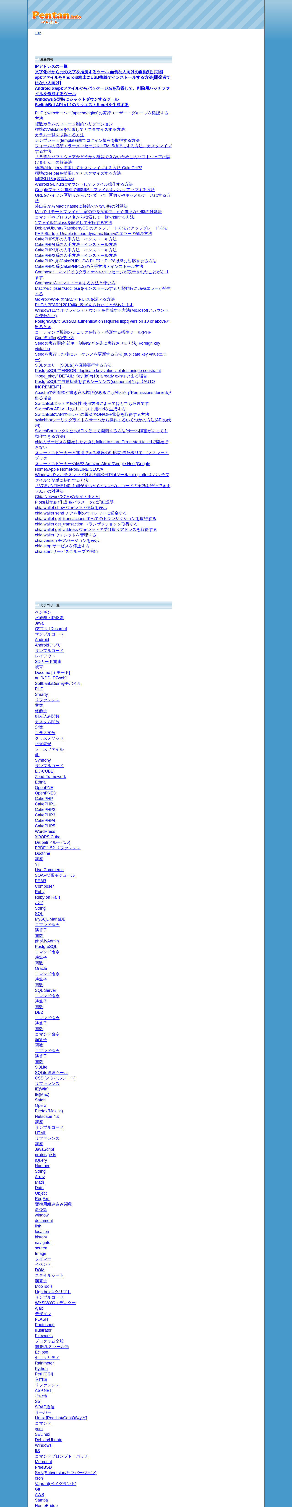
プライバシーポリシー (234, 1331)
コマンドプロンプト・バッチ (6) (241, 585)
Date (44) (233, 1245)
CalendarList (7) (242, 506)
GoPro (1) (229, 114)
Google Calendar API (240, 465)
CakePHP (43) (234, 1000)
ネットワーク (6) (234, 236)
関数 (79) (234, 877)
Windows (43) (233, 578)
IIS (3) (231, 591)
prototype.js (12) (235, 1272)
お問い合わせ (228, 1320)
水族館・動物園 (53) (238, 1295)
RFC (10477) (233, 520)
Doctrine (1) (232, 973)
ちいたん (231, 1059)
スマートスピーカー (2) (240, 127)
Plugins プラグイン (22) (241, 334)
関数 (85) (234, 927)
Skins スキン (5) (239, 404)
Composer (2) (233, 945)
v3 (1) (232, 470)
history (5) (233, 1204)
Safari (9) (233, 750)
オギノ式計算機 (233, 93)
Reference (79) (236, 305)
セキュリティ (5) (236, 664)
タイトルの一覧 (230, 1306)
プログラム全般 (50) (236, 655)
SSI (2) (229, 632)
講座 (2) (230, 727)
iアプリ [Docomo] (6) (238, 1286)
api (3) (229, 246)
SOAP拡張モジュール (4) (241, 955)
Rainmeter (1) (233, 309)
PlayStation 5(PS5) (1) (239, 232)
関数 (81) (234, 832)
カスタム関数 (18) (240, 1100)
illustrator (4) (233, 686)
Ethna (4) (231, 1036)
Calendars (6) (241, 502)
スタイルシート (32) (240, 1172)
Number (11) (235, 1263)
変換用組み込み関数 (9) (242, 1231)
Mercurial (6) (233, 574)
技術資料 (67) (232, 291)
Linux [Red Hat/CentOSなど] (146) (241, 598)
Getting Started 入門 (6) (241, 446)
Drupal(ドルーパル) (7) (239, 986)
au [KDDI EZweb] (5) (238, 1136)
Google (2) (231, 209)
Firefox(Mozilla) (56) (240, 741)
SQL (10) (229, 768)
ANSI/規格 (231, 782)
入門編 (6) (231, 645)
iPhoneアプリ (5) (236, 286)
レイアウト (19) (237, 177)
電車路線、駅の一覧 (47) (241, 515)
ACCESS (231, 800)
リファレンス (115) (237, 714)
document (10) (236, 1217)
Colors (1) (238, 493)
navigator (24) (236, 1199)
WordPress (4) (234, 995)
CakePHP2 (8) (236, 1018)
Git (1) (229, 300)
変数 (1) (233, 1113)
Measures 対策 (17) (241, 353)
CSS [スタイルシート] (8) (239, 718)
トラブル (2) (233, 200)
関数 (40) (234, 809)
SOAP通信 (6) (234, 627)
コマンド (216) (236, 618)
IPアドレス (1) (234, 191)
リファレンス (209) (237, 764)
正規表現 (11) (233, 1072)
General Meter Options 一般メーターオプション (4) (243, 396)
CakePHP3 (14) (237, 1013)
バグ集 (229, 732)
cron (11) (230, 556)
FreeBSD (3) (233, 569)
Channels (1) (240, 497)
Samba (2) (231, 534)
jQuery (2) (231, 1267)
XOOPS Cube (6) (236, 990)
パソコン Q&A (232, 89)
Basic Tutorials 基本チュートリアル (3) (243, 454)
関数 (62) (234, 900)
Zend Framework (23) (239, 1040)
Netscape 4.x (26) (238, 736)
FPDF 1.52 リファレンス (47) (241, 979)
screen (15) (234, 1195)
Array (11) (233, 1254)
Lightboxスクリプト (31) (241, 1154)
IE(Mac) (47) (235, 755)
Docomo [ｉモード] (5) (239, 1131)
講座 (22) (231, 709)
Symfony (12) (233, 1054)
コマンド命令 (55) (240, 886)
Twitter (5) (229, 241)
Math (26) (233, 1249)
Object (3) (233, 1240)
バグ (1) (232, 277)
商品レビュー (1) (234, 155)
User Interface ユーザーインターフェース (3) (242, 431)
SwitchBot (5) (233, 123)
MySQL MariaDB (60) (239, 914)
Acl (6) (236, 511)
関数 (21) (232, 786)
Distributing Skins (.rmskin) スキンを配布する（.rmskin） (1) (243, 418)
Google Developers (237, 461)
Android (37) (231, 164)
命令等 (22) (234, 1226)
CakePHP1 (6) (236, 1022)
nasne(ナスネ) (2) (236, 227)
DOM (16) (233, 1176)
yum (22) (232, 614)
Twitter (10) (232, 218)
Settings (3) (239, 479)
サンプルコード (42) (238, 1050)
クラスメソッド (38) (241, 1086)
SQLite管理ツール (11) (241, 777)
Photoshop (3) (234, 691)
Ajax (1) (228, 700)
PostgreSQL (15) (236, 891)
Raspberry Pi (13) (234, 150)
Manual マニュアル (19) (242, 314)
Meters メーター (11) (242, 370)
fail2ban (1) (232, 296)
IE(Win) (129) (235, 759)
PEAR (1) (231, 950)
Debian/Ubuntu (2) (238, 605)
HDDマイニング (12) (238, 146)
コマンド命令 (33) (240, 936)
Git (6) (229, 543)
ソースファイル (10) (240, 1063)
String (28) (233, 1258)
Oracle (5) (231, 868)
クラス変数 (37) (238, 1091)
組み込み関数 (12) (240, 1104)
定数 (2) (233, 1095)
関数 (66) (234, 855)
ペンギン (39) (232, 1290)
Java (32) (229, 1276)
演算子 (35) (235, 905)
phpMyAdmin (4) (237, 918)
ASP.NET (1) (231, 159)
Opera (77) (234, 745)
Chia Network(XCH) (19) (240, 136)
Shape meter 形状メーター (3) (243, 385)
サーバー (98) (232, 525)
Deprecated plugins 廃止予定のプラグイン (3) (243, 344)
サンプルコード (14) (238, 1281)
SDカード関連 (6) (238, 173)
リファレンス (233, 255)
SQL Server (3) (234, 845)
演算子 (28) (234, 791)
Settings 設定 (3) (239, 409)
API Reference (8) (241, 475)
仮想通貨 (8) (231, 132)
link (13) (232, 1213)
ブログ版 (229, 98)
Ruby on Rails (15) (237, 273)
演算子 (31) (235, 859)
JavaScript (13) (232, 1140)
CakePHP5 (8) (236, 1004)
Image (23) (234, 1190)
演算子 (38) (234, 1167)
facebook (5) (233, 214)
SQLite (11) (232, 773)
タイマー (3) (235, 1186)
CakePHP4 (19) (237, 1009)
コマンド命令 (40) (240, 864)
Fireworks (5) (233, 682)
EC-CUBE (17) (234, 1045)
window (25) (234, 1222)
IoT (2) (227, 118)
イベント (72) (235, 1181)
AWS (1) (230, 538)
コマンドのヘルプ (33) (241, 141)
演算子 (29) (235, 836)
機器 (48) (229, 223)
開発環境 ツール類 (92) (240, 668)
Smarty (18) (232, 1077)
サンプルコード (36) (240, 182)
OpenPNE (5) (233, 1027)
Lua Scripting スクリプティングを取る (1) (243, 320)
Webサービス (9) (234, 205)
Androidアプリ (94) (237, 168)
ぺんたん (153, 1500)
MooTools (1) (233, 1158)
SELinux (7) (234, 609)
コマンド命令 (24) (240, 818)
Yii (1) (228, 964)
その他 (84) (230, 623)
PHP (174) (230, 941)
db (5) (232, 1068)
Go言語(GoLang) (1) (236, 109)
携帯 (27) (229, 1118)
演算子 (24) (235, 814)
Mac (225, 196)
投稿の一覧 (227, 1310)
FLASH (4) (231, 695)
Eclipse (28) (234, 673)
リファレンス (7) (238, 1081)
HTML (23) (230, 705)
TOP (38, 33)
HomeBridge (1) (235, 529)
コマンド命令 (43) (240, 909)
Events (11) (239, 488)
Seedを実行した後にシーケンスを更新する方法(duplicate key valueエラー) (79, 3)
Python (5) (229, 650)
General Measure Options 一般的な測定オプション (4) (243, 361)
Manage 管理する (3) (244, 439)
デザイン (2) (231, 677)
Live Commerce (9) (237, 959)
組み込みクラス (238, 264)
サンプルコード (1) (237, 723)
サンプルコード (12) (238, 1149)
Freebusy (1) (240, 484)
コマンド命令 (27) (238, 795)
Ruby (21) (229, 250)
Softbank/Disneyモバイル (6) (241, 1124)
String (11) (237, 268)
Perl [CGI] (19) (232, 636)
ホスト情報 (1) (232, 186)
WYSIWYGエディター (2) (241, 1145)
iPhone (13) (230, 282)
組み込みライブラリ (240, 259)
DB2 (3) (230, 823)
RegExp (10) (235, 1236)
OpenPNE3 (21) (237, 1031)
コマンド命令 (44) (240, 841)
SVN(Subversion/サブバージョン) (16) (240, 563)
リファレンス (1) (236, 641)
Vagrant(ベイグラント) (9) (239, 549)
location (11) (234, 1208)
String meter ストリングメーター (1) (243, 377)
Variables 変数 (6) (239, 327)
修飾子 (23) (235, 1109)
